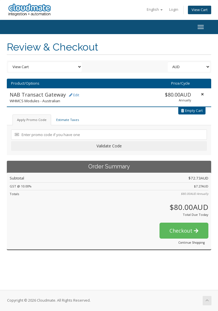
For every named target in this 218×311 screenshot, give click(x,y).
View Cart (199, 9)
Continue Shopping (191, 243)
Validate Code (109, 146)
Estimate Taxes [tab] (67, 120)
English (155, 9)
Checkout (183, 230)
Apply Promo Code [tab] (32, 120)
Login (173, 9)
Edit (74, 95)
